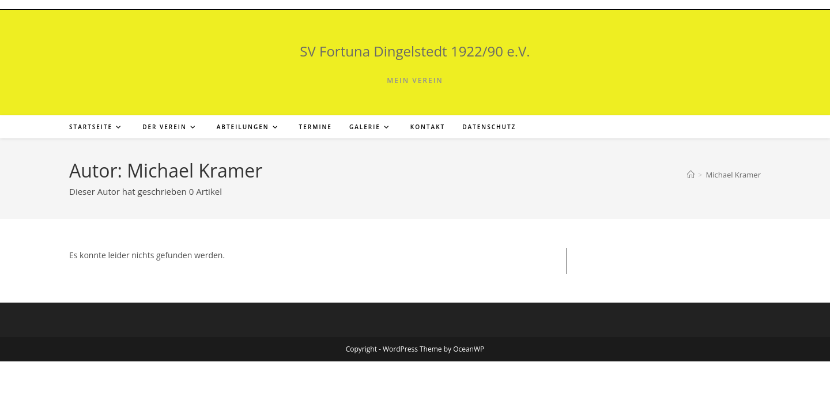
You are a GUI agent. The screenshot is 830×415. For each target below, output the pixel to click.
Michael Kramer (733, 174)
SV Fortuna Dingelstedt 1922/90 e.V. (415, 51)
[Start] (691, 174)
